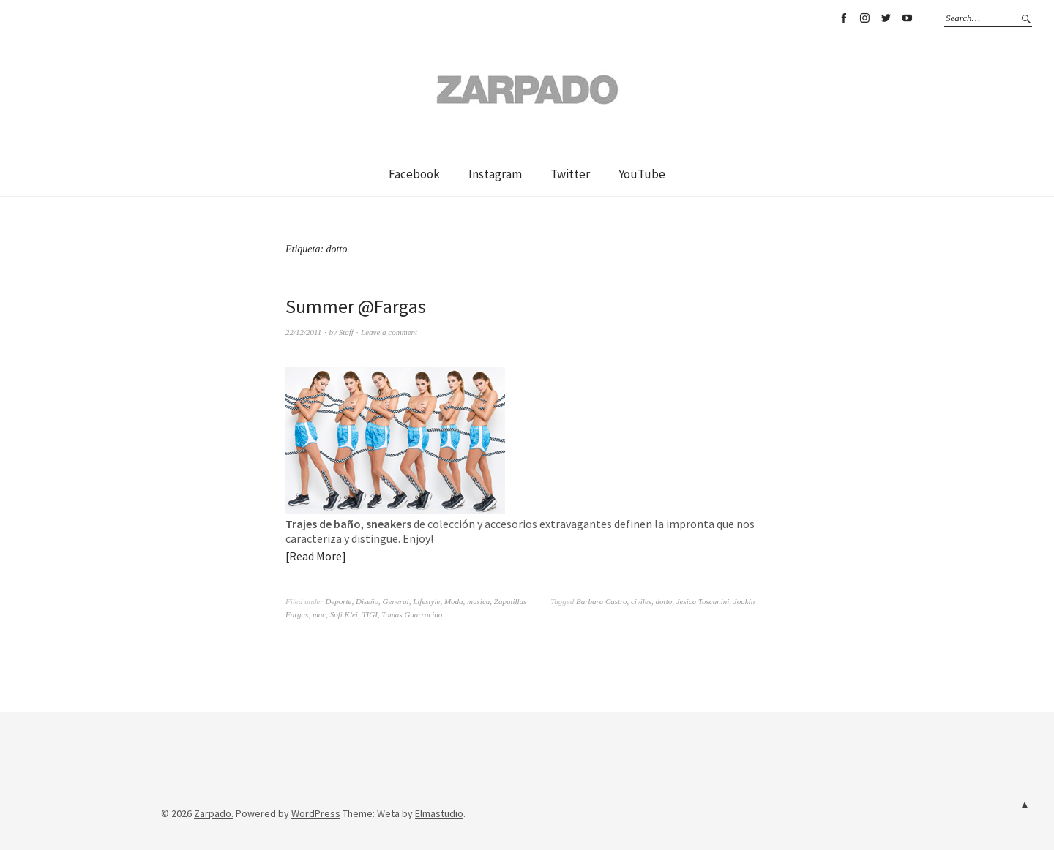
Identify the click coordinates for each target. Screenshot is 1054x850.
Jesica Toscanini (703, 601)
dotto (664, 601)
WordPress (315, 813)
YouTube (907, 18)
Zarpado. (213, 813)
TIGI (369, 614)
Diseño (367, 601)
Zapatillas (510, 601)
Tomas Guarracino (411, 614)
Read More (315, 556)
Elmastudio (439, 813)
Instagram (864, 18)
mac (319, 614)
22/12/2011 (303, 332)
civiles (641, 601)
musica (478, 601)
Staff (346, 332)
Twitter (886, 18)
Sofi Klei (344, 614)
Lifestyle (426, 601)
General (396, 601)
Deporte (338, 601)
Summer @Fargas (355, 306)
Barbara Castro (601, 601)
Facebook (843, 18)
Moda (453, 601)
